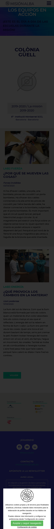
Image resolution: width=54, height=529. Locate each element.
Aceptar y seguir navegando (27, 523)
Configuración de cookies (27, 527)
